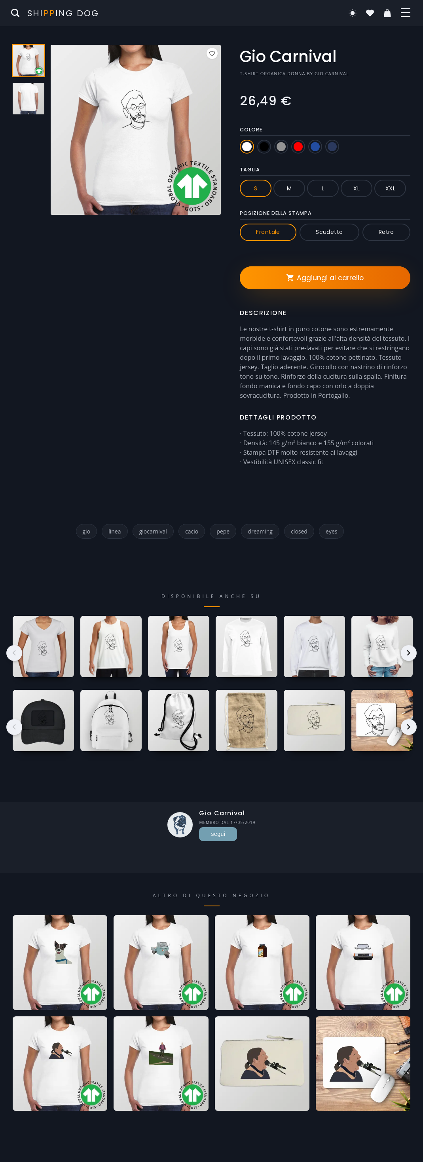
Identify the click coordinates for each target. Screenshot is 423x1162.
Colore (251, 129)
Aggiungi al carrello (325, 278)
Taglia (250, 169)
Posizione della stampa (276, 213)
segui (218, 834)
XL (356, 188)
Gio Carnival (332, 73)
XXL (390, 188)
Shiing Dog (63, 13)
